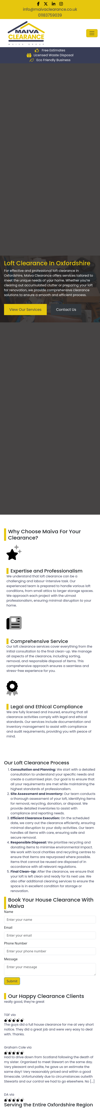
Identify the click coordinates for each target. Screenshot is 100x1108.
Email (8, 927)
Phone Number (15, 943)
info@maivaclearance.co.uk (50, 9)
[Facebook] (38, 3)
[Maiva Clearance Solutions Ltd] (26, 33)
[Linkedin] (53, 3)
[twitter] (46, 3)
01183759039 (50, 15)
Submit (12, 981)
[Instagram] (61, 3)
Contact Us (66, 309)
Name (8, 911)
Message (11, 959)
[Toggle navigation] (92, 33)
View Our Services (25, 309)
